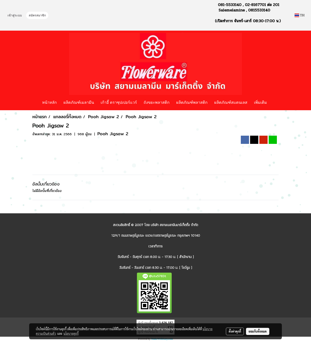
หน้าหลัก (49, 102)
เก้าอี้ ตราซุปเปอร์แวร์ (119, 102)
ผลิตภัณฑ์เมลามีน (78, 102)
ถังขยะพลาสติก (157, 102)
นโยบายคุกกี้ (71, 333)
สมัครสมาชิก (37, 15)
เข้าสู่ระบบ (15, 15)
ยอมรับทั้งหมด (258, 331)
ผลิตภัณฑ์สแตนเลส (230, 102)
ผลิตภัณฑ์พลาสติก (192, 102)
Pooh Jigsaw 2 (112, 133)
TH (300, 15)
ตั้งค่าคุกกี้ (235, 331)
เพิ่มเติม (260, 102)
